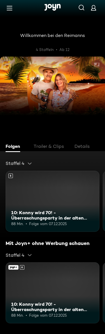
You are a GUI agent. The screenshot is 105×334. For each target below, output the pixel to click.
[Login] (93, 8)
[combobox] (19, 163)
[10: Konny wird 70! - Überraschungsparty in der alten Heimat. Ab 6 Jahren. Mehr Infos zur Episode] (52, 201)
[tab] (14, 147)
